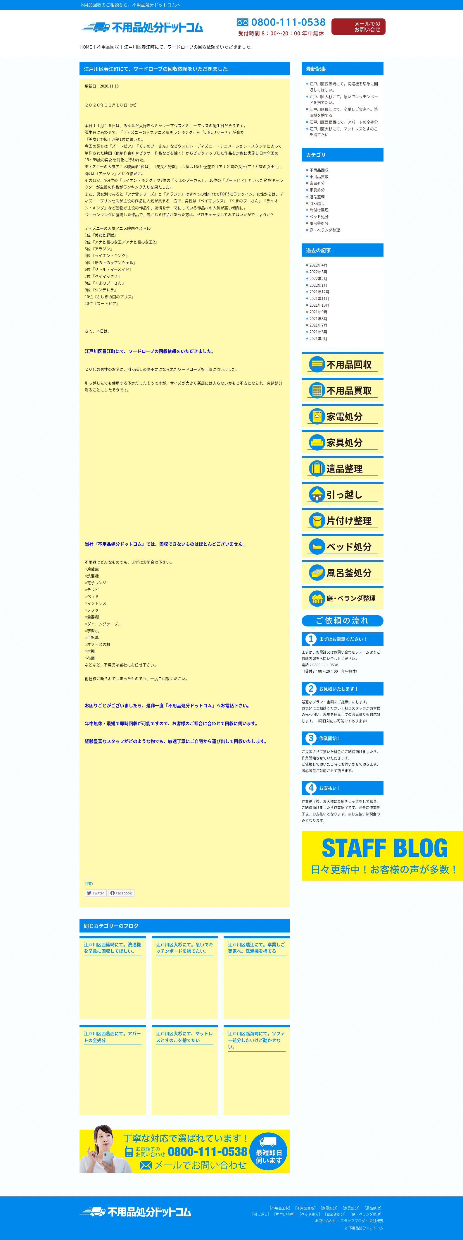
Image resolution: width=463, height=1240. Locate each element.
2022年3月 (318, 271)
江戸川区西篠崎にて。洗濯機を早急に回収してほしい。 (344, 86)
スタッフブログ (353, 1220)
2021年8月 (318, 318)
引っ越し (317, 203)
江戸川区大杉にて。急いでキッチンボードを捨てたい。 (344, 99)
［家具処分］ (351, 1208)
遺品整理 (317, 196)
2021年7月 (318, 325)
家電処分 (317, 183)
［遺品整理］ (372, 1208)
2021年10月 (319, 305)
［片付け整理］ (284, 1214)
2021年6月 (318, 331)
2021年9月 (318, 312)
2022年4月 (318, 265)
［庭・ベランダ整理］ (365, 1214)
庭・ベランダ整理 (325, 230)
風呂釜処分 (319, 223)
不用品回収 (108, 47)
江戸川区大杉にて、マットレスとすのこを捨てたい (344, 132)
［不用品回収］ (280, 1208)
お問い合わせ (325, 1220)
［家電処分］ (329, 1208)
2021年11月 (319, 298)
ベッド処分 (319, 216)
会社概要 (376, 1220)
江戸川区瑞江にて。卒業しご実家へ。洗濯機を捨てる (344, 112)
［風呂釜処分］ (335, 1214)
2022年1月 (318, 285)
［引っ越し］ (260, 1214)
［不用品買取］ (305, 1208)
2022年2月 (318, 278)
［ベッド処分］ (310, 1214)
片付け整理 (319, 209)
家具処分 (317, 190)
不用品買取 (319, 176)
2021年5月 (318, 338)
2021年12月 (319, 291)
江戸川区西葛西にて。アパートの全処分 (344, 122)
